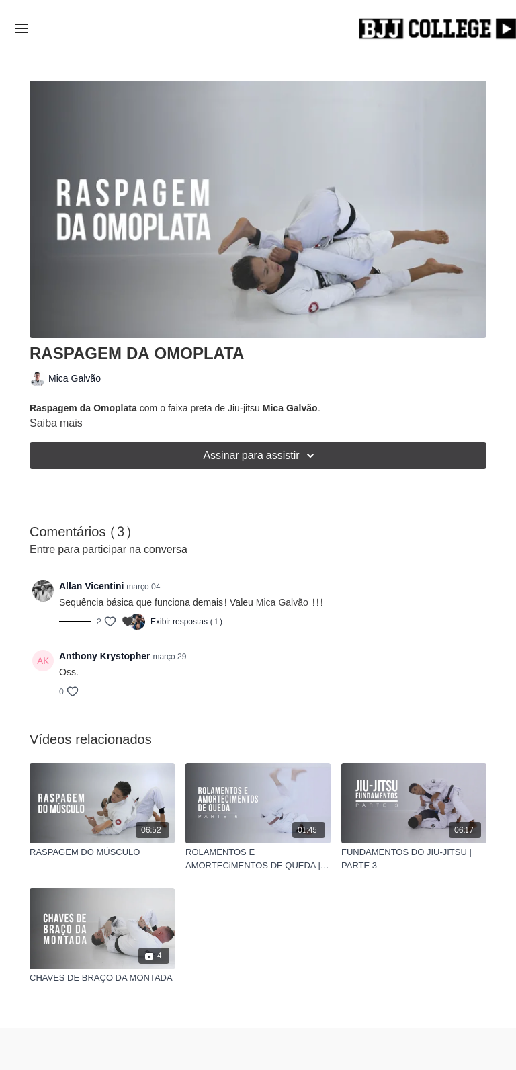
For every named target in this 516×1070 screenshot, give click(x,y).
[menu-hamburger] (21, 30)
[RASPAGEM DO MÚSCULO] (102, 852)
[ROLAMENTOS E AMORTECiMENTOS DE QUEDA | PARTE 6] (258, 859)
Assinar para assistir (260, 455)
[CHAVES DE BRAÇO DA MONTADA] (102, 978)
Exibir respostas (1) (186, 621)
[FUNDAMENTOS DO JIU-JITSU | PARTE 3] (413, 859)
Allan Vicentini (91, 586)
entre (42, 549)
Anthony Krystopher (104, 656)
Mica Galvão (282, 602)
